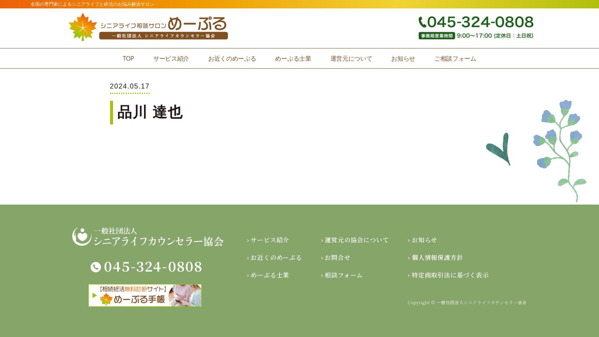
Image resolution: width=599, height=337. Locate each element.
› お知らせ (422, 239)
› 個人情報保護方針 (435, 257)
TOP (128, 58)
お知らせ (403, 58)
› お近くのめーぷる (274, 257)
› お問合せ (336, 257)
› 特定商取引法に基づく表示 (448, 275)
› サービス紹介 (268, 239)
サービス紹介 (171, 58)
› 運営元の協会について (355, 239)
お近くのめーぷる (232, 58)
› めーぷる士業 (268, 275)
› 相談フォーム (342, 275)
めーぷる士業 (293, 58)
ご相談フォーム (455, 58)
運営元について (351, 58)
